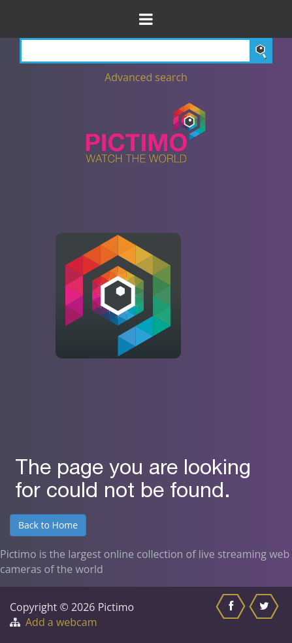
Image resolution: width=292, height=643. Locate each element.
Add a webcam (61, 622)
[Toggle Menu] (146, 19)
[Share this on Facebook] (232, 615)
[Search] (146, 50)
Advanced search (146, 77)
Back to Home (48, 525)
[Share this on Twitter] (265, 615)
